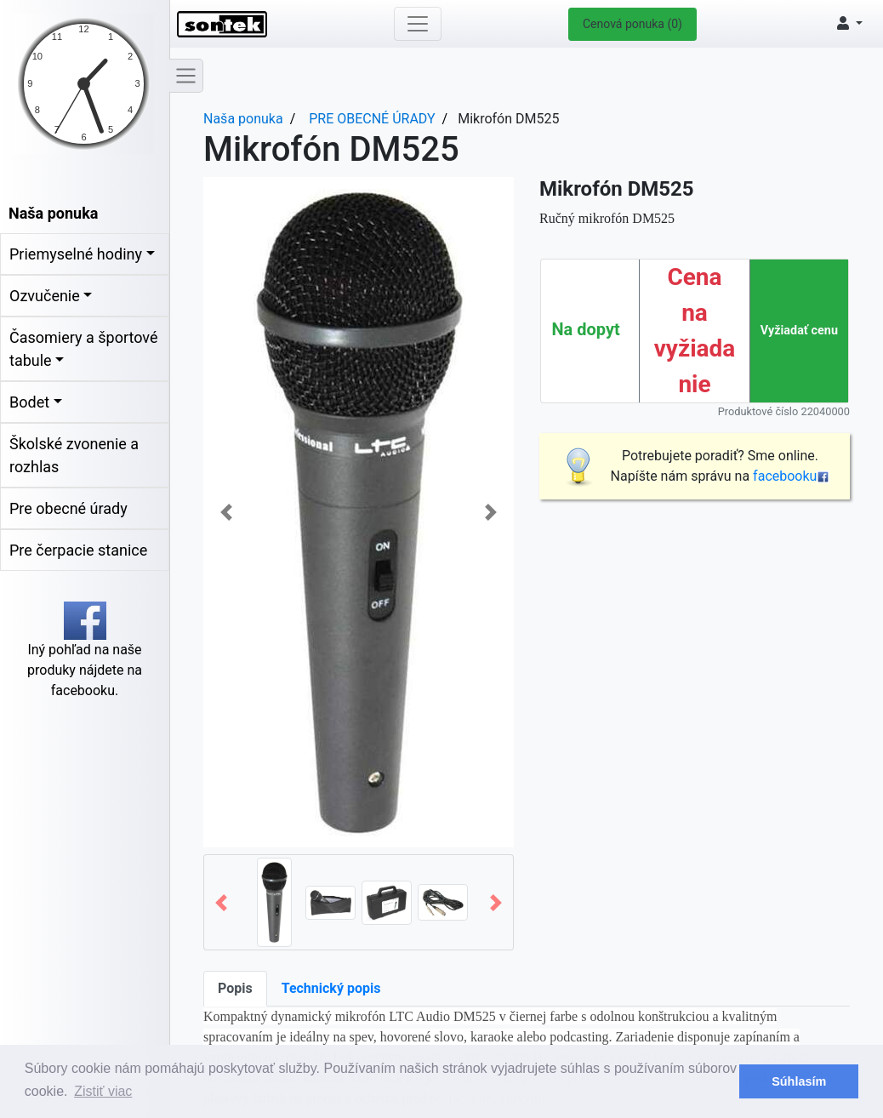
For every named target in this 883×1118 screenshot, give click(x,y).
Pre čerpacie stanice (78, 550)
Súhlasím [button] (799, 1081)
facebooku (791, 476)
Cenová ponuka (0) (632, 24)
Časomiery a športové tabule (83, 348)
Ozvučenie (44, 296)
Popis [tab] (235, 988)
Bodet (29, 402)
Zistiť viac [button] (103, 1091)
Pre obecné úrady (68, 508)
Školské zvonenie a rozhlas (74, 455)
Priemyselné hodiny (75, 254)
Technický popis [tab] (331, 988)
